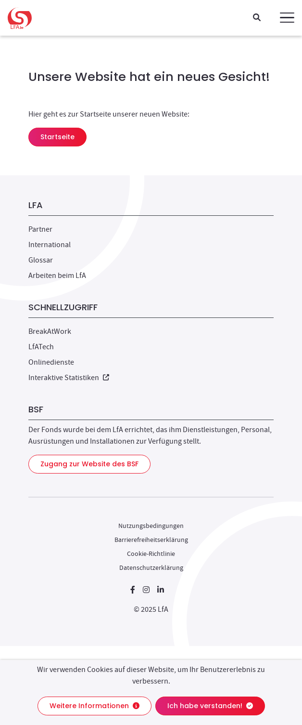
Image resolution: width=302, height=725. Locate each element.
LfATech (41, 347)
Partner (40, 229)
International (49, 245)
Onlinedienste (51, 362)
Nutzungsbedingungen (151, 525)
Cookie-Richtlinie (151, 553)
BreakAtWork (49, 331)
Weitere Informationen (94, 706)
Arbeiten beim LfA (57, 275)
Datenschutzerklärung (151, 567)
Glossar (40, 260)
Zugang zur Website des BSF (89, 464)
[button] (287, 18)
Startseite (57, 137)
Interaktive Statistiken (68, 377)
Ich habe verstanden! (210, 706)
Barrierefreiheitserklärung (151, 539)
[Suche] (257, 18)
